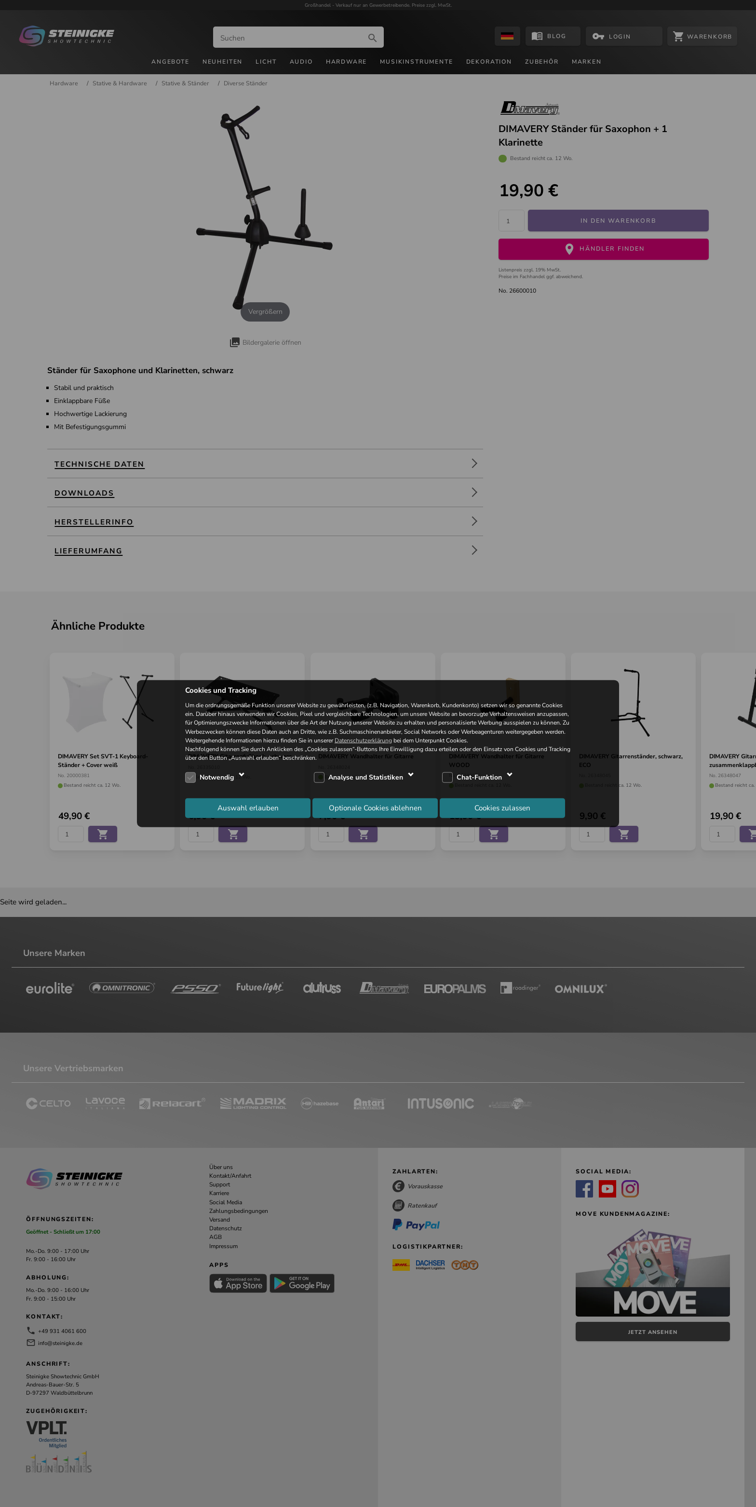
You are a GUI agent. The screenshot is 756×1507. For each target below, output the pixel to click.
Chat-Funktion (479, 777)
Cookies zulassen (502, 807)
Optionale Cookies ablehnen (375, 807)
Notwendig (217, 777)
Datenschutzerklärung (363, 740)
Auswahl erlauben (248, 807)
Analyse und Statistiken (365, 777)
